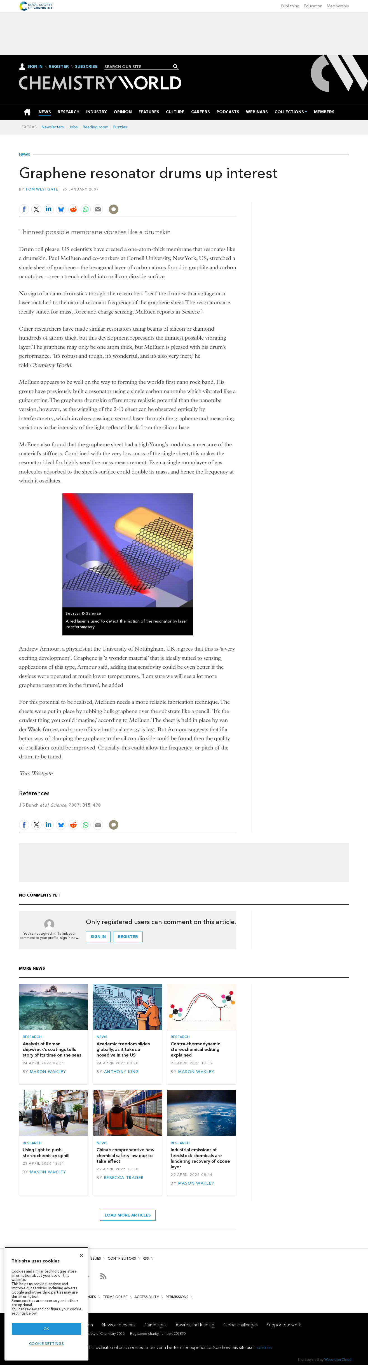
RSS (146, 1258)
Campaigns (155, 1324)
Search (176, 66)
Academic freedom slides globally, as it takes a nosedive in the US (123, 1049)
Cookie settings (46, 1343)
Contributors (122, 1258)
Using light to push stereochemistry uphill (46, 1152)
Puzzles (120, 127)
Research (32, 1037)
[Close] (81, 1255)
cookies (264, 1347)
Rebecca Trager (124, 1177)
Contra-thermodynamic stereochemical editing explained (195, 1049)
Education (313, 6)
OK (46, 1329)
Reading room (95, 127)
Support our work (284, 1324)
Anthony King (121, 1071)
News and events (118, 1324)
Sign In (35, 66)
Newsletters (53, 127)
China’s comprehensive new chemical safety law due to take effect (125, 1155)
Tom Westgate (41, 189)
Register (59, 66)
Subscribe (86, 66)
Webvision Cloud (337, 1359)
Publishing (290, 6)
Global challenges (240, 1324)
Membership (338, 6)
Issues (95, 1258)
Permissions (177, 1297)
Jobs (73, 127)
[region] (46, 1304)
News (24, 155)
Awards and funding (194, 1324)
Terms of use (115, 1297)
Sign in (98, 936)
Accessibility (146, 1297)
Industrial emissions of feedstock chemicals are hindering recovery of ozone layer (200, 1158)
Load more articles (128, 1215)
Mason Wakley (48, 1071)
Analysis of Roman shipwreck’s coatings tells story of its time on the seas (52, 1049)
